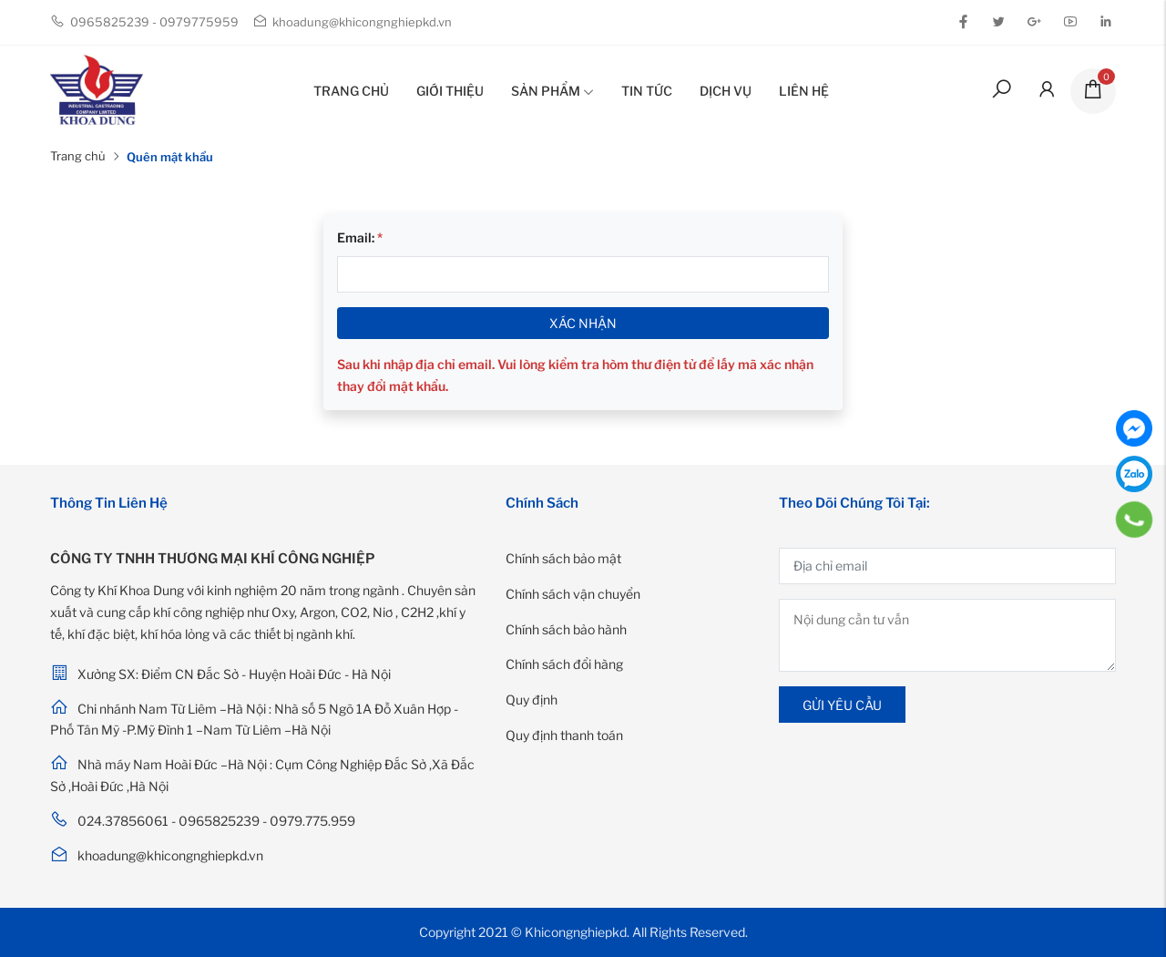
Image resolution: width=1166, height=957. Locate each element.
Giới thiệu (450, 90)
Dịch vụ (726, 90)
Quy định (531, 699)
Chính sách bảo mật (563, 558)
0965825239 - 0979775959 (144, 22)
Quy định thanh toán (564, 735)
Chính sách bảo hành (566, 629)
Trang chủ (351, 90)
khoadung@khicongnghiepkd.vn (352, 22)
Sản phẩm (552, 90)
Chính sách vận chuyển (573, 594)
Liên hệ (804, 90)
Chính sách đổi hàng (564, 664)
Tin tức (646, 90)
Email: (360, 237)
